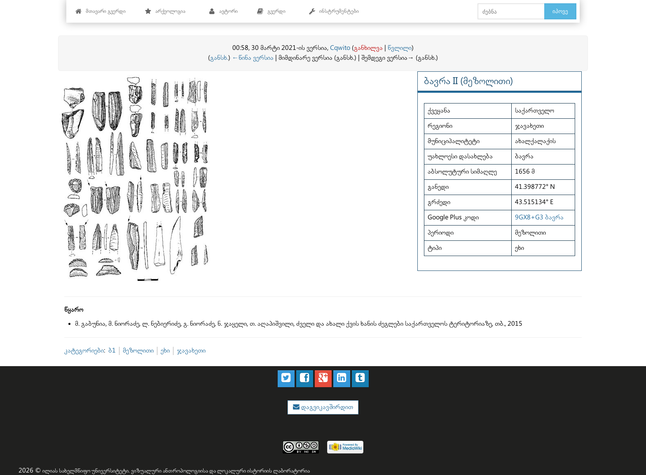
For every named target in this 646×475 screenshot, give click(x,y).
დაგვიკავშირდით (326, 407)
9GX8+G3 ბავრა (539, 217)
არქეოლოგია (165, 11)
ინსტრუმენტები (334, 11)
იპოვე (560, 11)
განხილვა (368, 48)
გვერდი (271, 11)
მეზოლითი (138, 351)
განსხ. (219, 58)
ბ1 (112, 351)
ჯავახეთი (191, 351)
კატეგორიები (84, 351)
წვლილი (400, 48)
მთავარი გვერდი (100, 11)
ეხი (165, 351)
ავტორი (223, 11)
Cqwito (340, 48)
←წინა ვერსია (253, 58)
